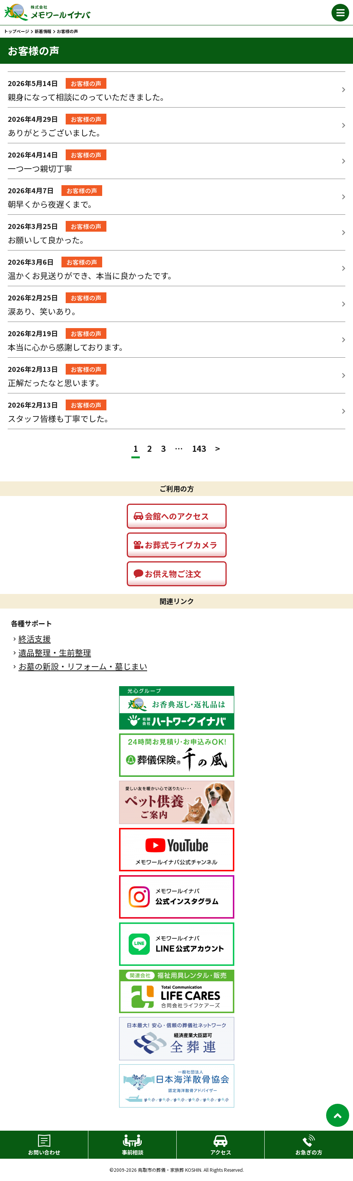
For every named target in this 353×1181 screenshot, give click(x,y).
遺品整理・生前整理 (54, 653)
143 (199, 448)
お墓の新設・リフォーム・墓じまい (82, 666)
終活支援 (34, 639)
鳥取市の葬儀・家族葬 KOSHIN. (170, 1169)
